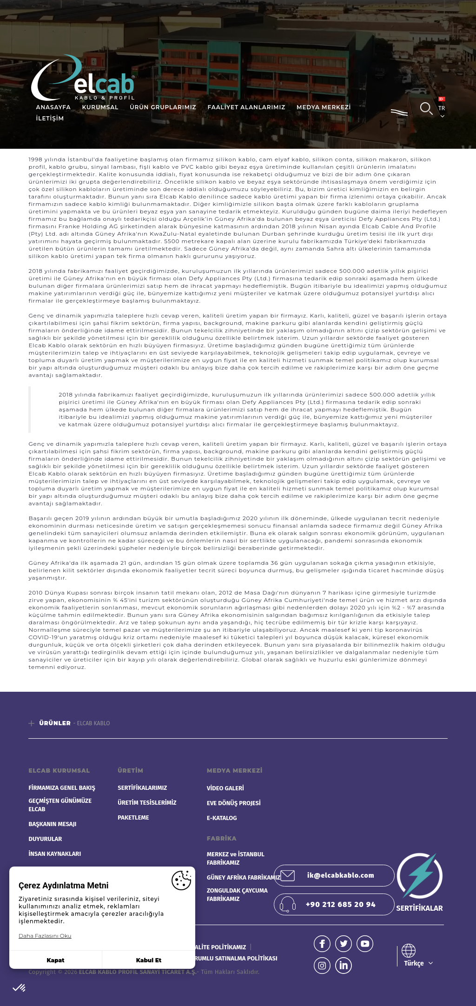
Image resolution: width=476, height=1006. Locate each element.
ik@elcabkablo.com (340, 876)
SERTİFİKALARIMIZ (142, 787)
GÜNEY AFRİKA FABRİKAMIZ (243, 877)
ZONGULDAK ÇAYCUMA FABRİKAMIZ (237, 894)
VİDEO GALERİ (225, 788)
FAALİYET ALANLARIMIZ (246, 107)
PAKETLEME (133, 817)
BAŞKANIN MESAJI (52, 824)
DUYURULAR (45, 838)
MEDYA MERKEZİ (324, 107)
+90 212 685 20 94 (341, 904)
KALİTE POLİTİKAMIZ (219, 947)
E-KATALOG (222, 817)
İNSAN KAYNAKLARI (54, 853)
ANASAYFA (53, 107)
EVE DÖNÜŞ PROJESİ (234, 803)
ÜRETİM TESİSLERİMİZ (147, 802)
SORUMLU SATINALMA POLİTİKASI (232, 958)
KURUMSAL (100, 107)
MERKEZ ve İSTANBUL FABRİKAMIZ (235, 858)
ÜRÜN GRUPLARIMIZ (163, 107)
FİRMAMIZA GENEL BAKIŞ (61, 787)
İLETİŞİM (50, 118)
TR (441, 108)
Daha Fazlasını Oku (45, 935)
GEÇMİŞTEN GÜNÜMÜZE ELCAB (60, 805)
